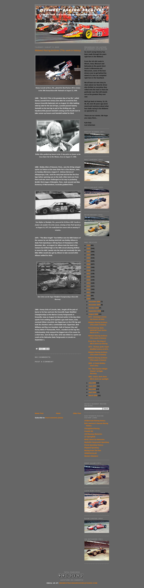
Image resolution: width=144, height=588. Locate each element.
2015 (89, 280)
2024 (89, 251)
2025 (89, 248)
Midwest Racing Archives (72, 10)
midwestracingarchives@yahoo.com (78, 583)
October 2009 (94, 308)
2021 (89, 261)
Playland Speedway (91, 448)
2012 (89, 289)
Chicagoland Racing (92, 428)
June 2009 (93, 386)
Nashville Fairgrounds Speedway (96, 442)
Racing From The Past (92, 450)
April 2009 (93, 392)
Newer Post (39, 413)
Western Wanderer (91, 456)
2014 (89, 283)
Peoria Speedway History (93, 445)
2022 (89, 258)
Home (58, 413)
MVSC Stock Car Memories (94, 439)
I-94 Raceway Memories (93, 434)
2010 (89, 296)
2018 (89, 270)
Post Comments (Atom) (54, 418)
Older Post (77, 413)
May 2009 (92, 389)
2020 (89, 264)
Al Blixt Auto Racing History (94, 421)
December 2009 (95, 301)
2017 (89, 274)
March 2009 (93, 395)
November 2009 (95, 305)
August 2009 (93, 314)
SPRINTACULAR (90, 453)
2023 (89, 255)
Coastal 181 (88, 431)
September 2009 (95, 311)
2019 (89, 267)
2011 (89, 292)
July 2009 (92, 383)
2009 (89, 299)
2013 (89, 286)
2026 (89, 245)
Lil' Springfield (89, 437)
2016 (89, 277)
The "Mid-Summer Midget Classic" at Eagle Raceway (97, 371)
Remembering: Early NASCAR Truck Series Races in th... (97, 330)
